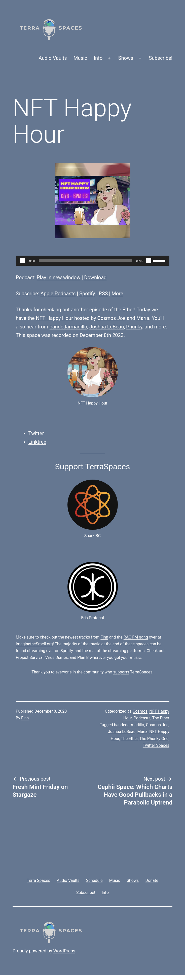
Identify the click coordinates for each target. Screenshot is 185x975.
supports (121, 672)
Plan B (83, 657)
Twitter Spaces (156, 745)
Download (95, 277)
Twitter (36, 433)
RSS (103, 294)
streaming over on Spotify (50, 650)
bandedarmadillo (68, 327)
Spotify (87, 294)
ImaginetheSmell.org (34, 644)
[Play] (22, 260)
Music (80, 58)
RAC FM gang (136, 637)
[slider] (85, 260)
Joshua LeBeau (106, 327)
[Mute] (148, 260)
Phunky (134, 327)
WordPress (64, 950)
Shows (125, 58)
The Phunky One (153, 738)
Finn (104, 637)
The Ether (160, 718)
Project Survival (30, 657)
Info (98, 58)
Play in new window (59, 277)
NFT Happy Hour (54, 318)
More (117, 294)
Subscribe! (160, 58)
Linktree (37, 442)
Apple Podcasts (58, 294)
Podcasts (142, 718)
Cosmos (140, 711)
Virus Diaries (56, 657)
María (142, 318)
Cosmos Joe (111, 318)
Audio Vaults (53, 58)
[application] (92, 261)
